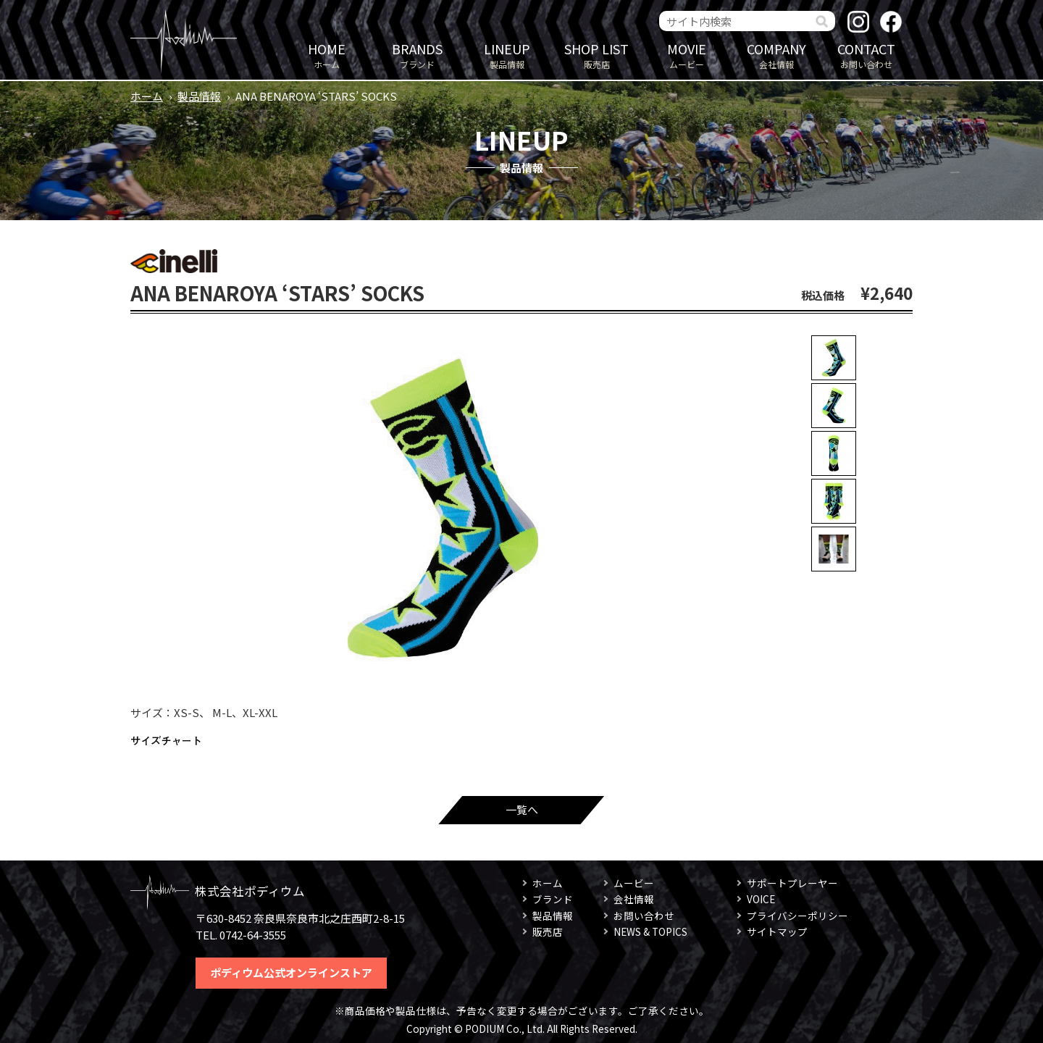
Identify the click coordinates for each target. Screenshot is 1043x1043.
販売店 (597, 54)
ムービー (687, 54)
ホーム (327, 54)
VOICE (761, 899)
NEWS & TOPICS (650, 931)
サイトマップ (777, 931)
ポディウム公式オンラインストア (291, 972)
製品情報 (507, 54)
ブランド (417, 54)
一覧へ (522, 809)
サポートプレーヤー (792, 883)
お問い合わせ (866, 54)
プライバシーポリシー (797, 915)
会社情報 (776, 54)
